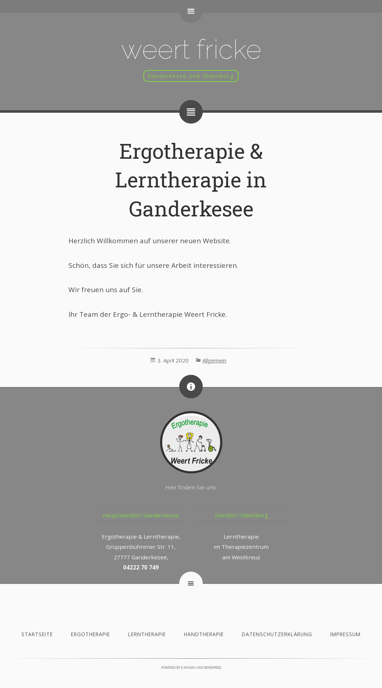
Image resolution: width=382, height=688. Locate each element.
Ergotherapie (90, 634)
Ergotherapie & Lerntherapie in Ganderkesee (191, 179)
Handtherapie (204, 634)
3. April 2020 (173, 360)
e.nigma (188, 667)
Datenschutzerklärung (277, 634)
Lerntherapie (147, 634)
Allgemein (214, 360)
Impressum (345, 634)
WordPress (212, 667)
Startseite (37, 634)
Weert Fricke (191, 49)
